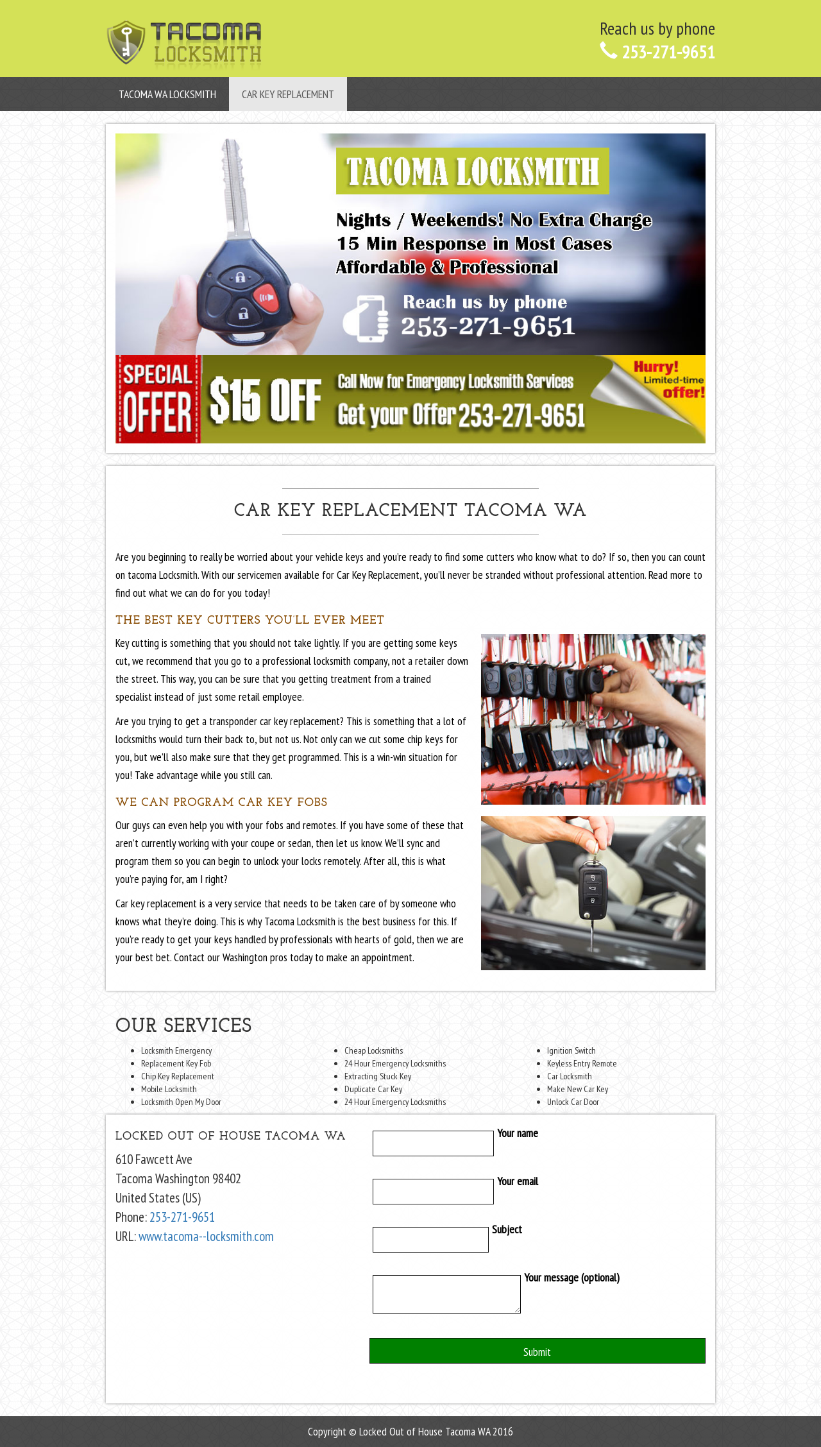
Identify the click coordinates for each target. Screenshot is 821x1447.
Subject (445, 1239)
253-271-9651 (657, 52)
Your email (454, 1191)
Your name (454, 1143)
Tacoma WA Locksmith (167, 94)
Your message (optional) (494, 1297)
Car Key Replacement (288, 94)
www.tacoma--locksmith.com (206, 1236)
